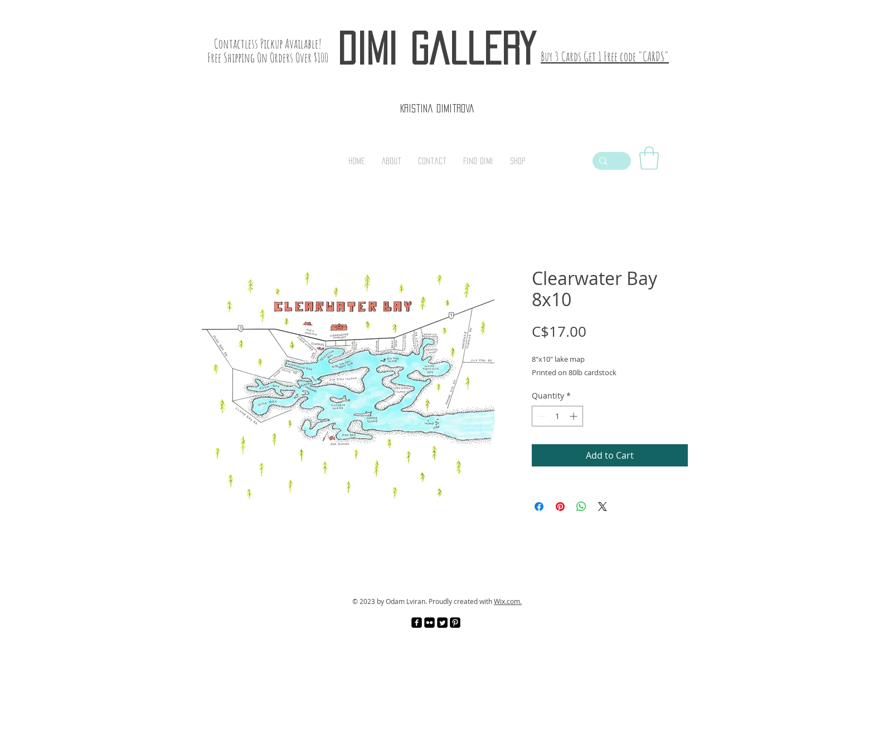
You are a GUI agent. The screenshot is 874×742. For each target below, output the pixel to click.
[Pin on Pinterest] (560, 506)
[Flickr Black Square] (429, 622)
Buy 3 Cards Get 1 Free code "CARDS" (605, 56)
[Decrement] (540, 416)
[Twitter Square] (442, 622)
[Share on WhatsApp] (581, 506)
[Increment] (574, 416)
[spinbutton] (557, 416)
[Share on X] (602, 506)
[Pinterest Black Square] (455, 622)
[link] (649, 158)
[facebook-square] (416, 622)
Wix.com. (508, 601)
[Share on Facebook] (539, 506)
